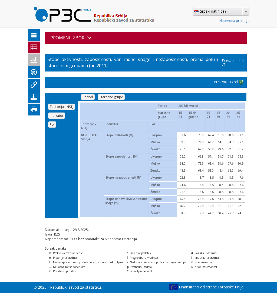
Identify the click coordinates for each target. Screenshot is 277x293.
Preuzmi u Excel (229, 82)
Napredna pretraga (234, 20)
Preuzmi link (233, 62)
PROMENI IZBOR (70, 38)
